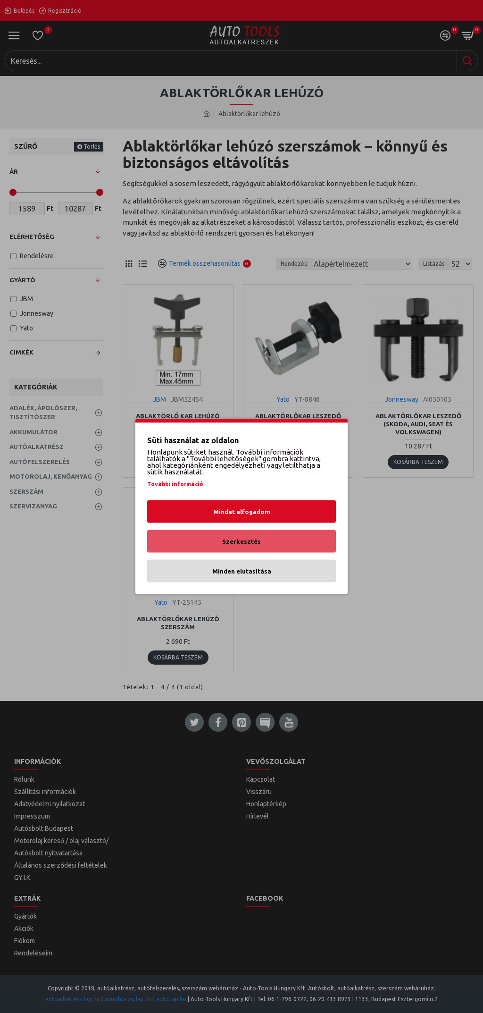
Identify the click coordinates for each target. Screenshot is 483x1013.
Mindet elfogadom (241, 511)
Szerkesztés (241, 541)
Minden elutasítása (241, 571)
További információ (175, 484)
